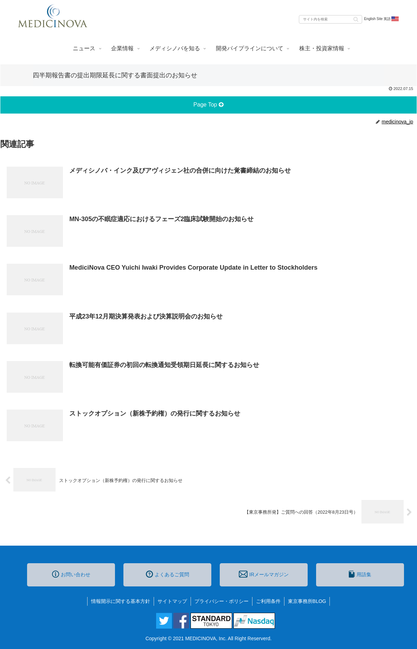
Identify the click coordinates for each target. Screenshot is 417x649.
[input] (330, 19)
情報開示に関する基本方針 (120, 601)
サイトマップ (172, 601)
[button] (356, 19)
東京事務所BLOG (307, 601)
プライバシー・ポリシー (221, 601)
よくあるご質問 (167, 574)
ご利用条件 (268, 601)
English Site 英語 (381, 19)
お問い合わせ (71, 574)
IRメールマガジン (264, 574)
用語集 (360, 574)
